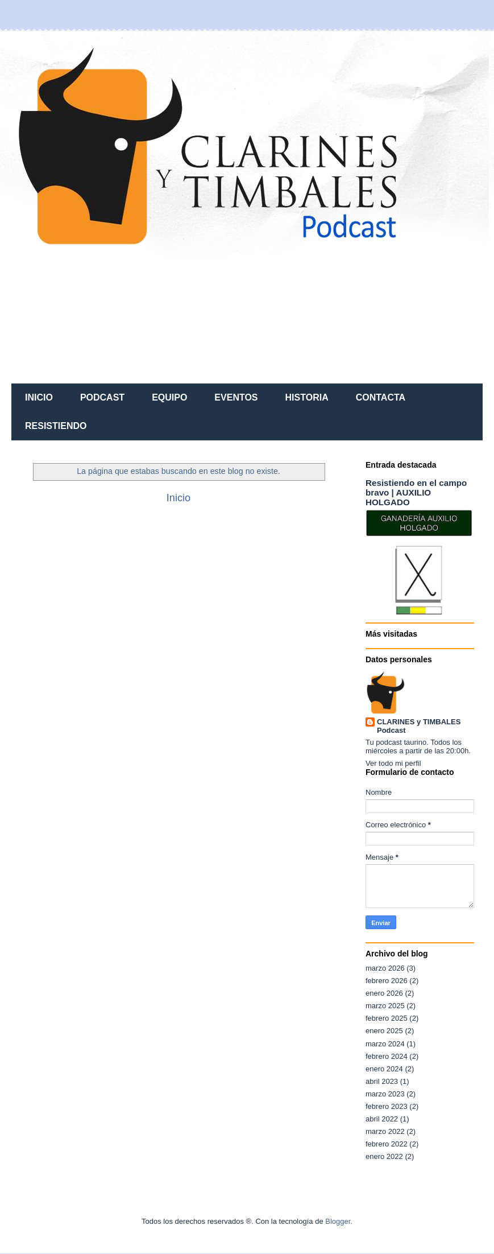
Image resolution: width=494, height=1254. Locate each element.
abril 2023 (382, 1081)
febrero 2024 (387, 1056)
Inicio (178, 498)
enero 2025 (384, 1030)
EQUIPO (169, 397)
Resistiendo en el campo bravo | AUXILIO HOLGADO (416, 492)
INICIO (39, 397)
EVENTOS (236, 397)
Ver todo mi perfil (393, 763)
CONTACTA (380, 397)
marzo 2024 (385, 1044)
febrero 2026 (387, 980)
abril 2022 (382, 1119)
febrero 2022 (387, 1144)
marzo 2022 (385, 1131)
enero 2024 (384, 1069)
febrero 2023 (387, 1106)
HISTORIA (307, 397)
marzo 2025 (385, 1005)
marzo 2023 (385, 1094)
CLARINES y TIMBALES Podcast (418, 726)
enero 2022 (384, 1156)
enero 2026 (384, 993)
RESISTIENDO (55, 426)
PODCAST (102, 397)
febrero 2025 (387, 1018)
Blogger (337, 1221)
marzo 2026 (385, 968)
